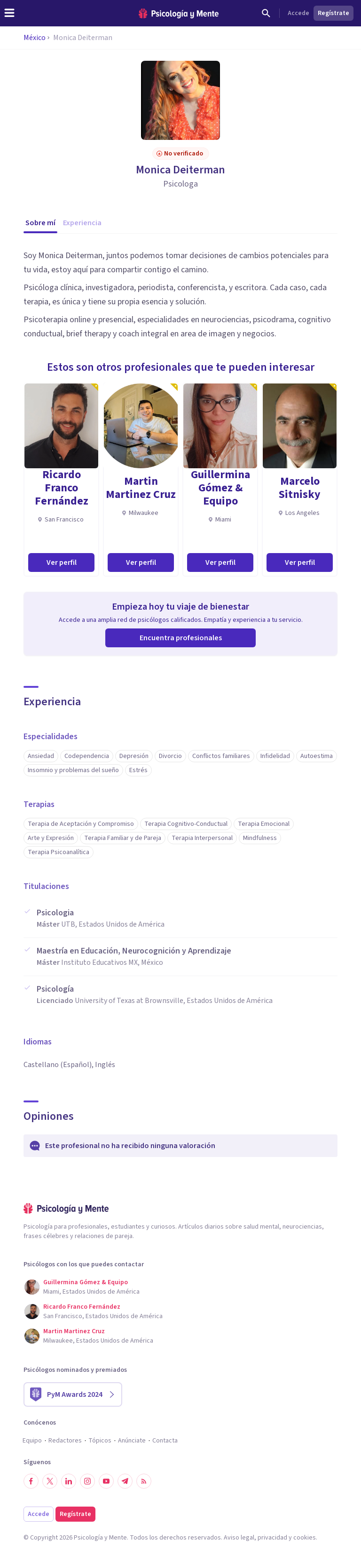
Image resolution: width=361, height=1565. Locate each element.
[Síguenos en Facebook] (31, 1481)
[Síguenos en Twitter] (49, 1481)
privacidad (272, 1537)
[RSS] (143, 1481)
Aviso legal (239, 1537)
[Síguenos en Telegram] (125, 1481)
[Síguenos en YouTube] (106, 1481)
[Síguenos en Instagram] (87, 1481)
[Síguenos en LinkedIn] (68, 1481)
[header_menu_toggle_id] (9, 13)
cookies (304, 1537)
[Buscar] (266, 13)
